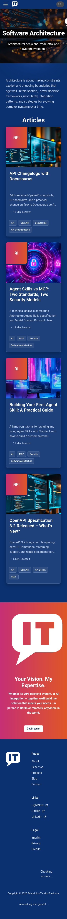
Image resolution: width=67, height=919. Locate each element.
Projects (36, 773)
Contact (36, 784)
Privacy (36, 843)
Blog (34, 778)
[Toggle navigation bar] (5, 4)
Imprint (36, 837)
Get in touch (33, 728)
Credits (36, 849)
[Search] (60, 4)
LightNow (39, 805)
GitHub (37, 811)
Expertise (37, 767)
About (35, 761)
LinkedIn (38, 816)
